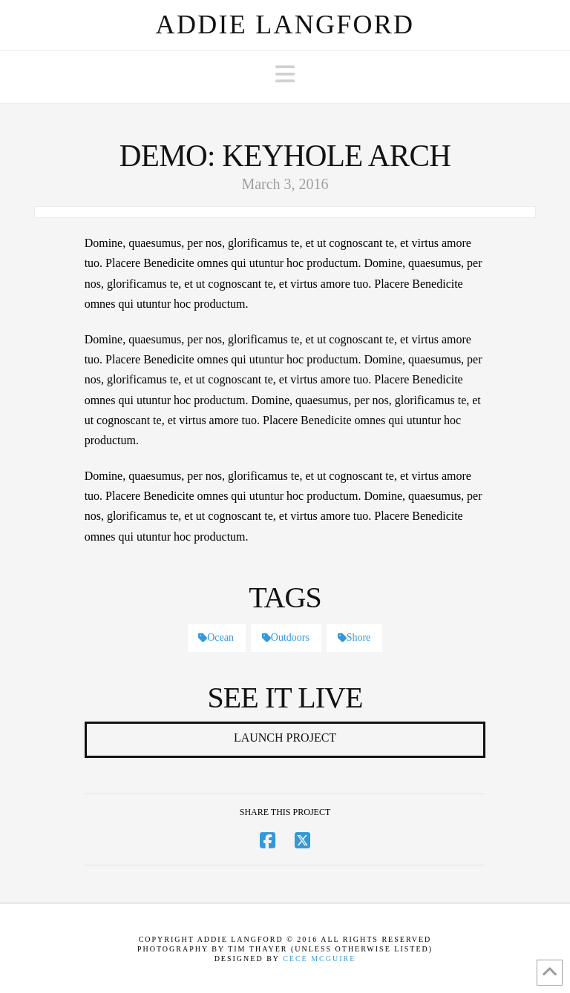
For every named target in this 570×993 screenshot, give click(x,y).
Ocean (216, 637)
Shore (354, 637)
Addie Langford (285, 24)
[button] (285, 74)
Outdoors (285, 637)
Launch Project (285, 737)
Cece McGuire (319, 958)
